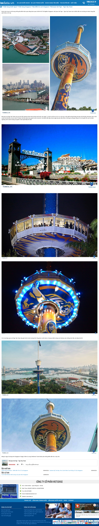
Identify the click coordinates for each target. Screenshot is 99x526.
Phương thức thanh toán (7, 511)
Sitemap (71, 500)
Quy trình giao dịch (5, 510)
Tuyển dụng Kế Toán (29, 515)
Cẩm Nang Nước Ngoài (55, 500)
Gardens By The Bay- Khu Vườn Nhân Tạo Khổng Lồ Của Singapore (66, 470)
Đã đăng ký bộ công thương (8, 522)
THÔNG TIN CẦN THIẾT (6, 507)
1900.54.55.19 (91, 2)
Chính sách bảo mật (6, 513)
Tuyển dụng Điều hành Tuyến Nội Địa (33, 510)
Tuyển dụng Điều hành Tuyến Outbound (33, 511)
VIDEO (65, 500)
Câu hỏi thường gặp (6, 515)
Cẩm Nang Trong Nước (39, 500)
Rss (94, 505)
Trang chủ (27, 500)
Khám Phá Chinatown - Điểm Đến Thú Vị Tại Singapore (15, 470)
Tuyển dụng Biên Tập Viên (30, 513)
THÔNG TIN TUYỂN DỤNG (30, 507)
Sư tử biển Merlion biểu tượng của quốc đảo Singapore (15, 474)
